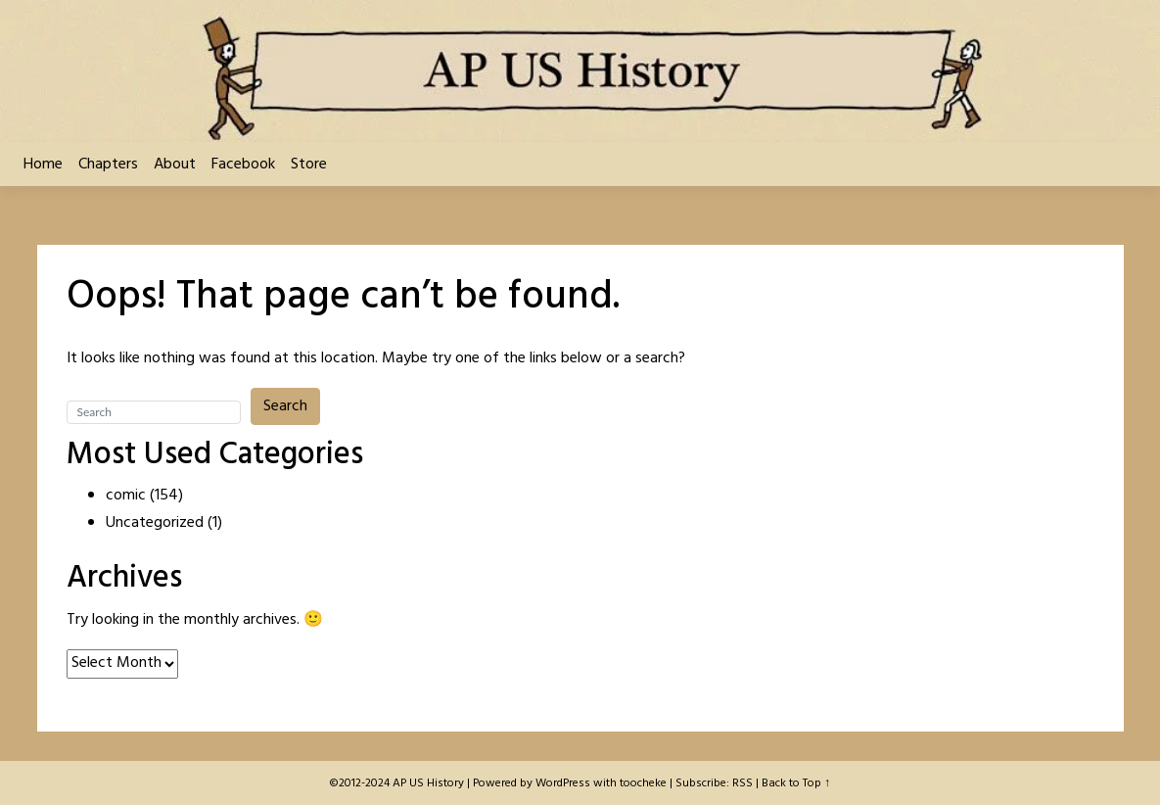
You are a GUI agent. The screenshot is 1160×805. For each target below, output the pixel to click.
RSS (742, 783)
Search (285, 406)
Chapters (108, 164)
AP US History (428, 783)
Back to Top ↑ (796, 783)
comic (126, 495)
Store (309, 164)
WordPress (562, 783)
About (175, 164)
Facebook (243, 164)
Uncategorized (155, 523)
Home (43, 164)
